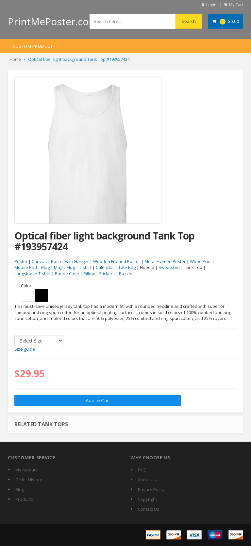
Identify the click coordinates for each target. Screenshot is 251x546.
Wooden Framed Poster (116, 261)
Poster (20, 261)
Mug (45, 267)
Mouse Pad (25, 267)
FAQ (142, 470)
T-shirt (85, 267)
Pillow (89, 273)
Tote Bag (127, 267)
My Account (26, 470)
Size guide (24, 349)
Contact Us (148, 509)
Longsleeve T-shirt (32, 273)
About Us (147, 480)
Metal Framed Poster (165, 261)
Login (211, 5)
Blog (19, 489)
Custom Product (33, 46)
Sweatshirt (169, 267)
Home (15, 59)
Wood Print (201, 261)
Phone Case (67, 273)
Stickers (107, 273)
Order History (28, 480)
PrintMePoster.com (53, 21)
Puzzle (125, 273)
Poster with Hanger (70, 261)
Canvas (39, 261)
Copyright (147, 499)
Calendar (105, 267)
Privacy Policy (151, 489)
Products (24, 499)
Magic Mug (64, 267)
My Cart (236, 5)
